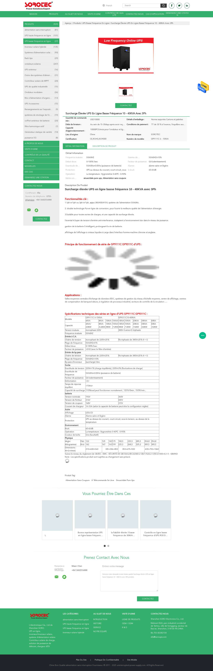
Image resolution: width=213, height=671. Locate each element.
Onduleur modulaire (41, 92)
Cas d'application (155, 14)
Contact (29, 161)
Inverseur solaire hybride (41, 47)
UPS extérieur (41, 69)
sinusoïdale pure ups (125, 480)
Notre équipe (100, 631)
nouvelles (30, 166)
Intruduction (100, 619)
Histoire (97, 623)
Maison (33, 14)
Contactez (126, 106)
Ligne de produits (131, 619)
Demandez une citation (177, 14)
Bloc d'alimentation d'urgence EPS (41, 98)
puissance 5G (41, 138)
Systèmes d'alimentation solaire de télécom (42, 52)
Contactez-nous (135, 14)
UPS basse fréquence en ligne (41, 41)
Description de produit (104, 146)
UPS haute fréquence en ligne (41, 35)
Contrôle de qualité (114, 14)
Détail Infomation (75, 146)
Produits (53, 14)
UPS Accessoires (41, 104)
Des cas (29, 172)
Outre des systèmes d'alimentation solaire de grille (42, 75)
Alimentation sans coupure (78, 480)
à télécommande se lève (103, 480)
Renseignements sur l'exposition (41, 109)
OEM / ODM (127, 623)
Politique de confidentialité (107, 660)
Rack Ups (41, 58)
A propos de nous (34, 143)
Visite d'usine (94, 14)
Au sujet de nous (74, 14)
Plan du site (81, 660)
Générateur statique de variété (41, 132)
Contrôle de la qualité (37, 155)
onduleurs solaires (41, 64)
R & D (124, 627)
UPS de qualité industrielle (41, 86)
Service (97, 627)
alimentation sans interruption (41, 30)
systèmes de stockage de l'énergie (41, 115)
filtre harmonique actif (41, 126)
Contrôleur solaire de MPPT (41, 81)
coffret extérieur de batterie (41, 121)
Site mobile (132, 660)
